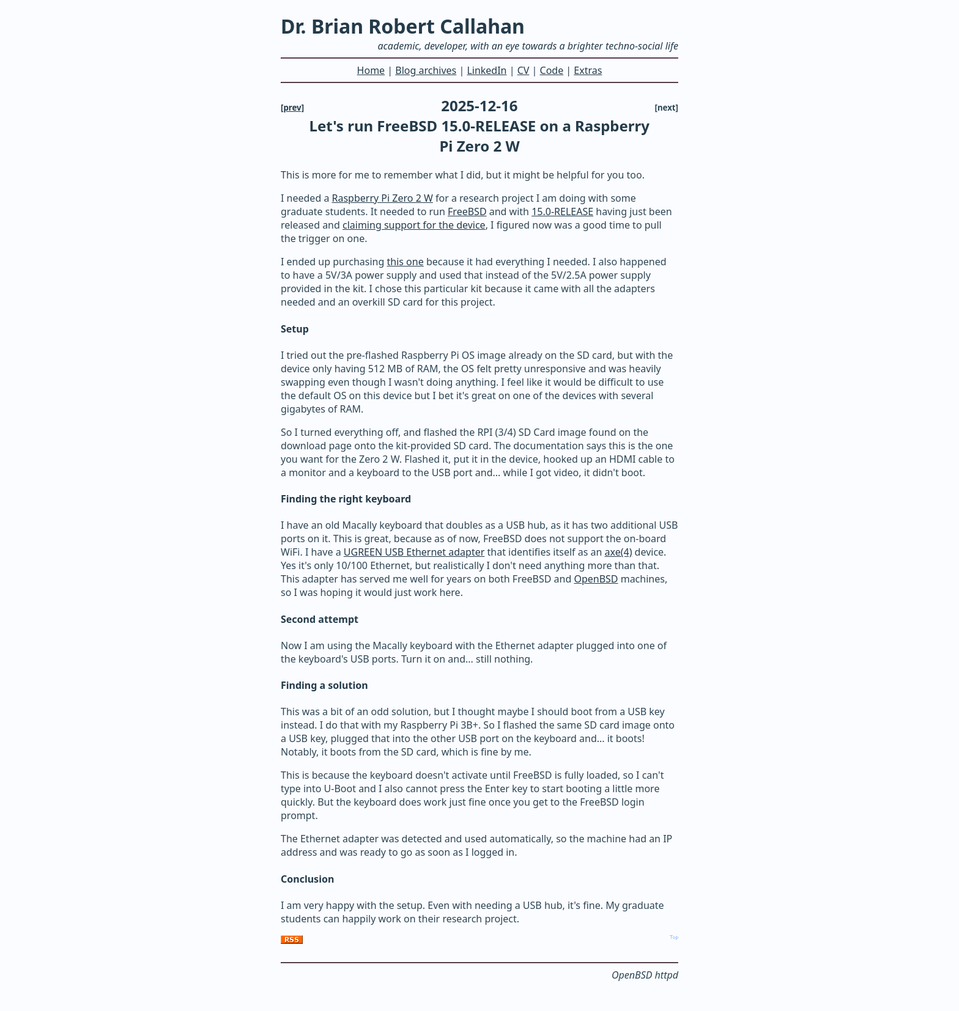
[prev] (292, 107)
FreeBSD (467, 211)
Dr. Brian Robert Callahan (403, 26)
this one (405, 261)
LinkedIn (486, 70)
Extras (588, 70)
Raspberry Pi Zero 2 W (382, 198)
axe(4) (618, 552)
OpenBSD (596, 579)
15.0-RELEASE (562, 211)
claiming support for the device (414, 225)
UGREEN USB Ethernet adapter (414, 552)
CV (523, 70)
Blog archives (425, 70)
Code (552, 70)
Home (371, 70)
